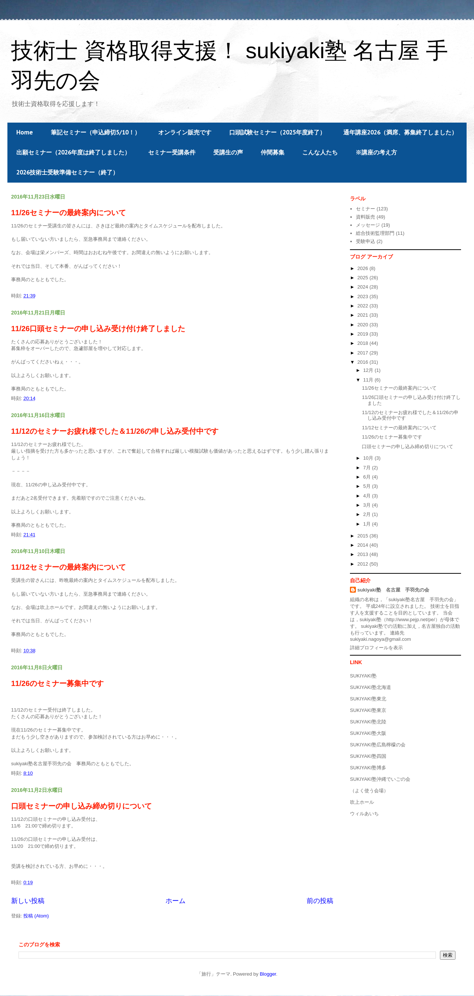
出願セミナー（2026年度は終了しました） (73, 152)
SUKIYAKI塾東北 (368, 699)
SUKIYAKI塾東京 (368, 710)
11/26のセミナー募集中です (57, 683)
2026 (363, 268)
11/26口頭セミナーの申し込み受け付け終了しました (98, 328)
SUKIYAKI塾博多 (368, 767)
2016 (363, 362)
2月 (367, 514)
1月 (367, 524)
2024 (363, 287)
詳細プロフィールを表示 (376, 647)
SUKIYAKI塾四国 (368, 756)
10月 (369, 458)
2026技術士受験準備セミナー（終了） (67, 172)
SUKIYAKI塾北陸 (368, 721)
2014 (363, 545)
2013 (363, 554)
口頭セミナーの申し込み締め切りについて (81, 806)
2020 (363, 324)
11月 (369, 380)
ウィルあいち (364, 813)
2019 (363, 334)
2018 (363, 343)
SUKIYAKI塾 (363, 676)
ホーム (176, 901)
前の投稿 (320, 901)
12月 (369, 370)
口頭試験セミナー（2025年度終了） (277, 132)
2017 (363, 353)
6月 (367, 477)
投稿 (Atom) (36, 916)
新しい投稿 (27, 901)
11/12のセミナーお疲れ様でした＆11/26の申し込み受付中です (114, 431)
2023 (363, 296)
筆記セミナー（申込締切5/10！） (95, 132)
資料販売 (365, 217)
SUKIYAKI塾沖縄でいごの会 (380, 779)
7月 (367, 467)
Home (24, 132)
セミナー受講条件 (172, 152)
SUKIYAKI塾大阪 (368, 733)
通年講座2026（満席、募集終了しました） (400, 132)
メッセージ (368, 225)
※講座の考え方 (376, 152)
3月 (367, 505)
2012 (363, 564)
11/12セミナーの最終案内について (68, 567)
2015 (363, 536)
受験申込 (365, 241)
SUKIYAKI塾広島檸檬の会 (377, 744)
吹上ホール (362, 802)
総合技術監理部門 (375, 233)
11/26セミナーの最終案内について (68, 213)
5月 (367, 486)
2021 (363, 315)
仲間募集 (272, 152)
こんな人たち (320, 152)
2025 (363, 277)
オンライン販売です (184, 132)
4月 (367, 496)
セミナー (365, 208)
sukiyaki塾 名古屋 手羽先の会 (393, 590)
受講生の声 (228, 152)
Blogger (268, 974)
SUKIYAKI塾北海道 (370, 687)
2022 (363, 306)
